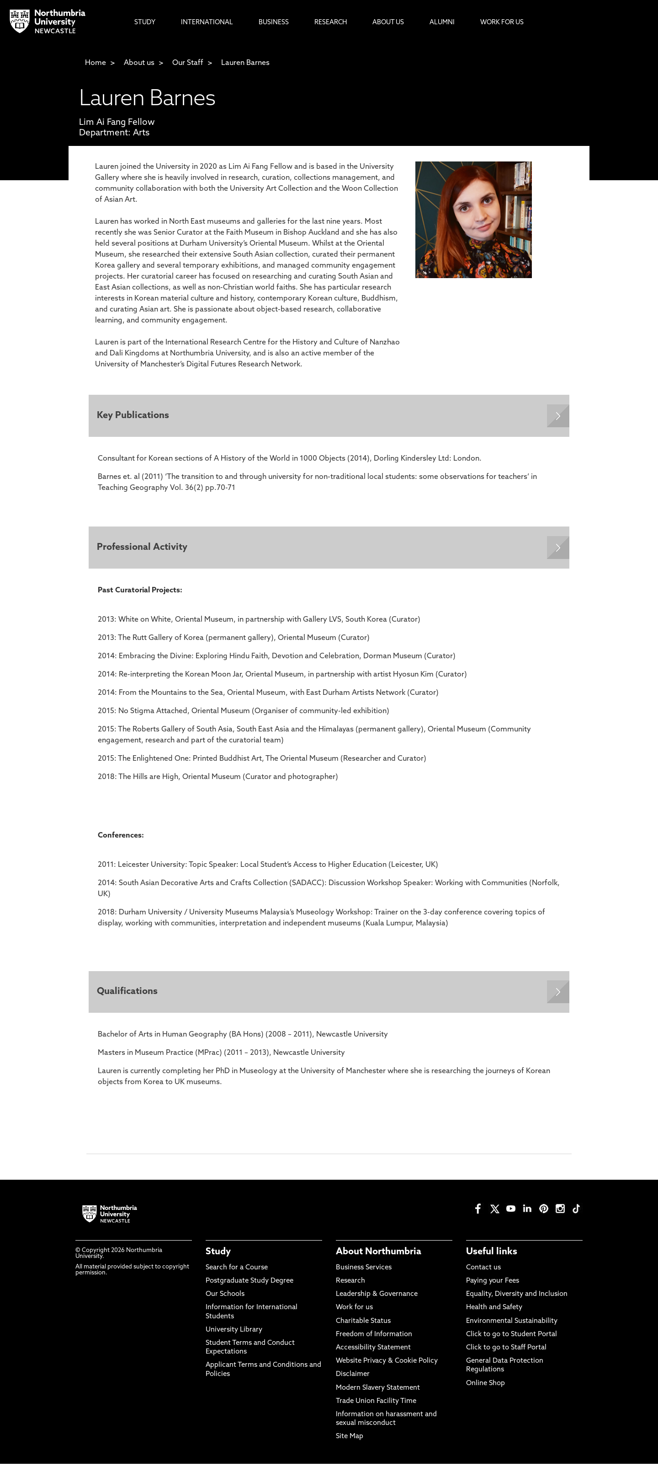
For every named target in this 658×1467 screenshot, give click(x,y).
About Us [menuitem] (388, 22)
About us (139, 63)
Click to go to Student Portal (511, 1337)
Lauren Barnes (245, 63)
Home (95, 63)
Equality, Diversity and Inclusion (517, 1297)
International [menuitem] (207, 22)
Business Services (364, 1271)
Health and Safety (494, 1310)
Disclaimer (353, 1377)
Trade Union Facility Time (376, 1404)
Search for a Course (237, 1271)
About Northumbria (378, 1254)
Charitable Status (363, 1324)
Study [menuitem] (144, 22)
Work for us (354, 1310)
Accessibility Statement (373, 1351)
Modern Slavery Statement (378, 1390)
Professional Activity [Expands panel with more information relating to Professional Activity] (143, 549)
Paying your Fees (492, 1284)
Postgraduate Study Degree (249, 1284)
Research (350, 1284)
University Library (234, 1332)
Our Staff (187, 63)
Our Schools (225, 1297)
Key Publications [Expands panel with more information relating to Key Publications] (134, 416)
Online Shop (485, 1386)
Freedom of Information (374, 1337)
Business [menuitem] (274, 22)
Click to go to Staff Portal (506, 1351)
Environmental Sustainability (511, 1324)
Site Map (349, 1439)
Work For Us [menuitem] (502, 22)
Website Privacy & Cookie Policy (387, 1364)
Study (218, 1254)
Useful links (491, 1254)
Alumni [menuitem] (442, 22)
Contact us (483, 1271)
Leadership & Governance (377, 1297)
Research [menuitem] (330, 22)
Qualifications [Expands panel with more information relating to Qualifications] (128, 994)
